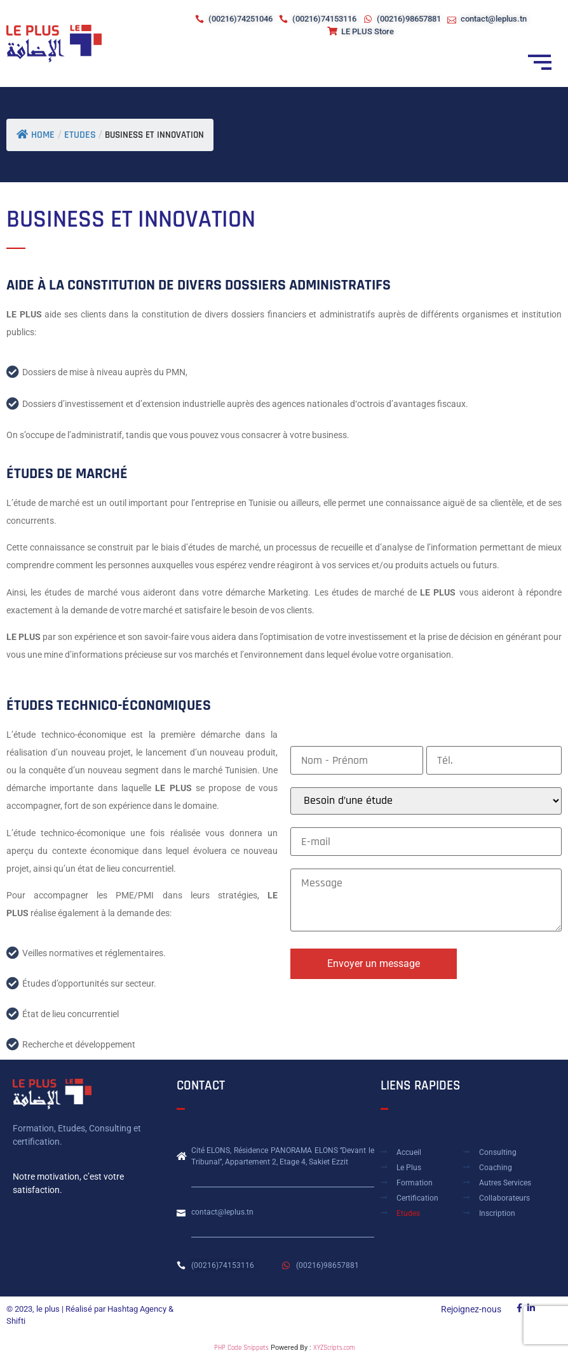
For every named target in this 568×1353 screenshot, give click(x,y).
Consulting (498, 1152)
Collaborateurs (504, 1198)
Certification (417, 1198)
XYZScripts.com (334, 1347)
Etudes (408, 1213)
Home (36, 135)
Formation (414, 1182)
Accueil (408, 1152)
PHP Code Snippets (241, 1347)
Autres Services (505, 1182)
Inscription (497, 1213)
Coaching (495, 1167)
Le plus (408, 1167)
